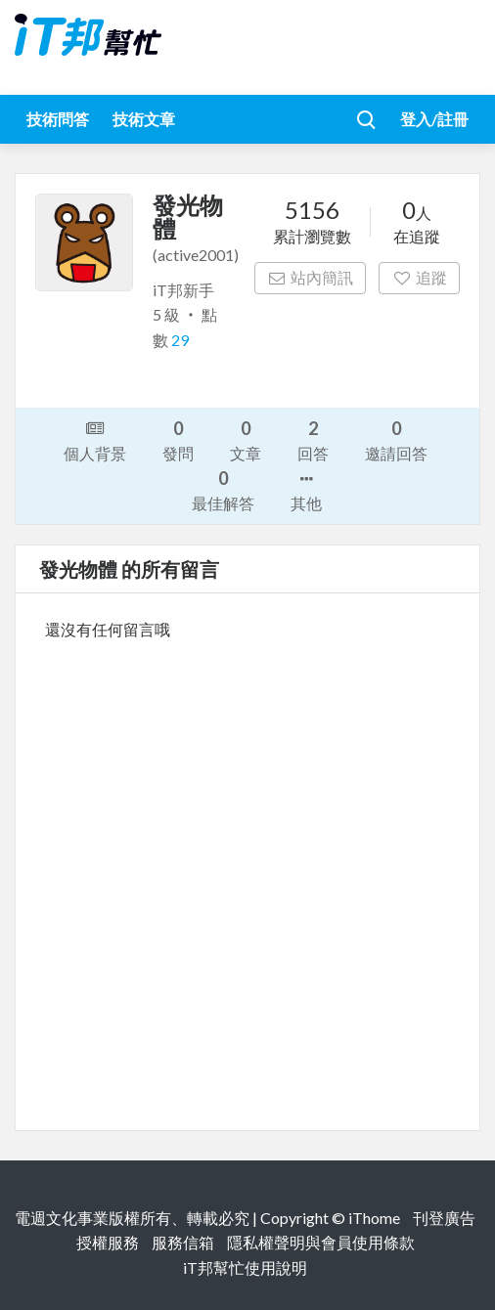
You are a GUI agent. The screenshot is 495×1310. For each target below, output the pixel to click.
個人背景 (95, 438)
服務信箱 (183, 1242)
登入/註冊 (434, 118)
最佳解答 (223, 489)
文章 (245, 439)
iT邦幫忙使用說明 (245, 1267)
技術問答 (57, 118)
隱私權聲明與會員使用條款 (321, 1242)
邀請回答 (396, 439)
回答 (313, 439)
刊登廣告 (444, 1217)
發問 (178, 439)
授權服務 (107, 1242)
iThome (374, 1217)
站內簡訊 (310, 277)
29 (180, 339)
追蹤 (419, 277)
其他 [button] (306, 489)
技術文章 (143, 118)
